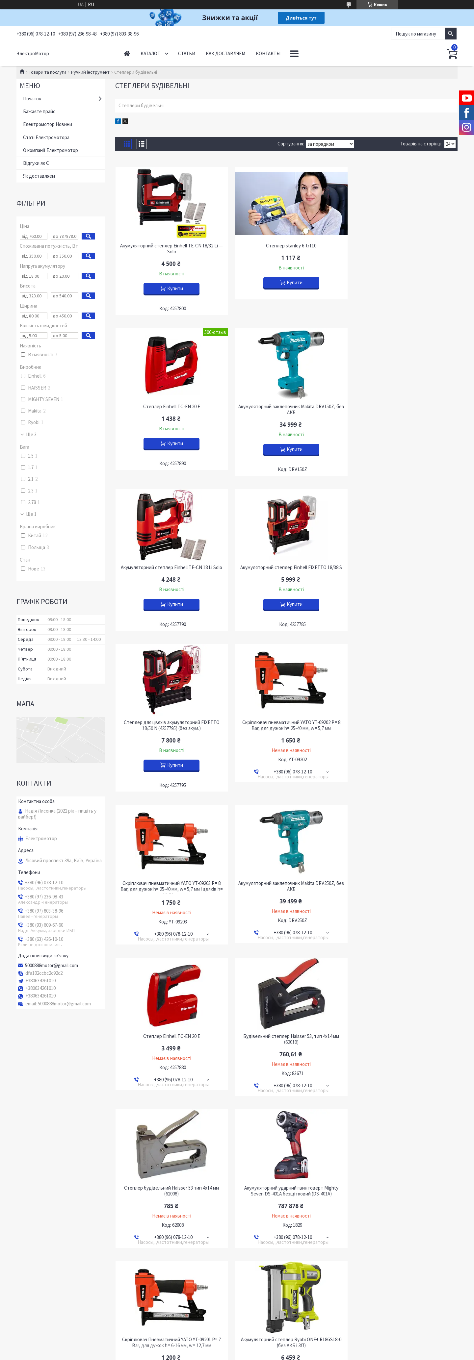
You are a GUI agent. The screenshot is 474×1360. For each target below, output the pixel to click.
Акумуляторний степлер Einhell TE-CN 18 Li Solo (286, 407)
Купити (173, 288)
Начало (127, 53)
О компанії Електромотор (50, 150)
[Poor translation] (24, 1263)
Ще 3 (31, 434)
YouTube (30, 1187)
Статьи (186, 53)
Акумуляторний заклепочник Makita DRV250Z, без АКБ (170, 731)
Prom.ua (266, 1216)
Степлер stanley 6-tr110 (286, 246)
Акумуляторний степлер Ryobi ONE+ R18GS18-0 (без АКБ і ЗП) (170, 1035)
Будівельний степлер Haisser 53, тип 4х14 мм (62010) (403, 731)
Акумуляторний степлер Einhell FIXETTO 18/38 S (403, 407)
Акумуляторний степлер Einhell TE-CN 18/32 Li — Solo (169, 249)
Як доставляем (39, 176)
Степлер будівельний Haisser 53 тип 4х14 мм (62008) (169, 883)
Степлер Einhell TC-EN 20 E (402, 246)
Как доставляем (225, 53)
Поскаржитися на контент (225, 1222)
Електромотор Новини (47, 124)
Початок (32, 98)
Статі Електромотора (46, 137)
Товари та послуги (47, 72)
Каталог (150, 53)
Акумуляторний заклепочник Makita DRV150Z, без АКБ (170, 410)
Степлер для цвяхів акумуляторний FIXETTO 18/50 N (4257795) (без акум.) (170, 570)
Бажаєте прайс (39, 111)
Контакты (268, 53)
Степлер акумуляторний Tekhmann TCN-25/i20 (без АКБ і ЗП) (286, 1035)
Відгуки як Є (36, 163)
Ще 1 (31, 514)
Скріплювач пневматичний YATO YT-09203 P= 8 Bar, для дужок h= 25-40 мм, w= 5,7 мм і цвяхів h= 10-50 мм (403, 573)
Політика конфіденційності (274, 1222)
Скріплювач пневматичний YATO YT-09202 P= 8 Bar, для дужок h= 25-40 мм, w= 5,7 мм (286, 570)
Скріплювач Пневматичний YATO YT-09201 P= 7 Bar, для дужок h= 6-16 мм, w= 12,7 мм (403, 883)
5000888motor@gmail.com (51, 966)
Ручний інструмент (90, 72)
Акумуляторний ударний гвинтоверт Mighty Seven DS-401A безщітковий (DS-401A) (286, 883)
